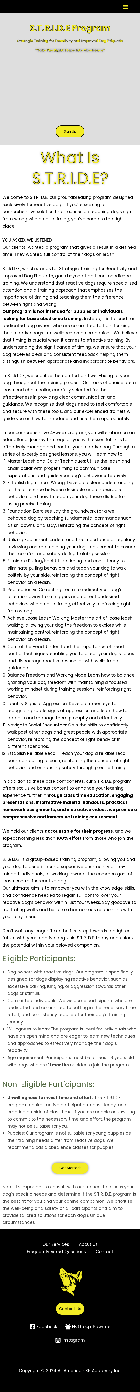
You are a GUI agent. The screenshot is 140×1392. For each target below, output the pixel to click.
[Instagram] (70, 1340)
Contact (104, 1252)
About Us (88, 1245)
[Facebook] (43, 1327)
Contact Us (70, 1309)
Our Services (55, 1245)
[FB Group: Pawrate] (88, 1327)
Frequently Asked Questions (56, 1252)
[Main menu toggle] (125, 7)
